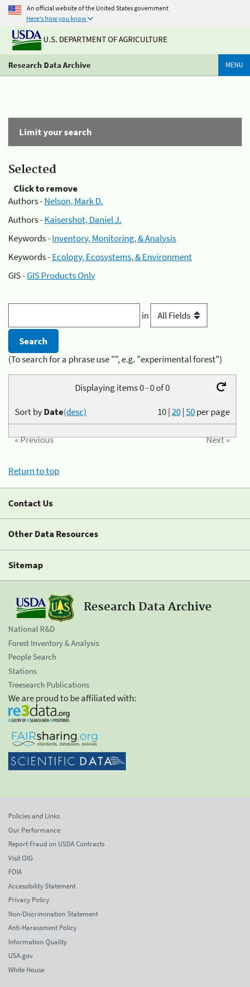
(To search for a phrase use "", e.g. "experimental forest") (115, 359)
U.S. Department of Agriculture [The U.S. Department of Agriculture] (89, 39)
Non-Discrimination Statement (53, 914)
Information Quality (37, 941)
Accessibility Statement (41, 886)
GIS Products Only (61, 275)
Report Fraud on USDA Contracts (56, 844)
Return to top (33, 471)
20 (176, 412)
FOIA (15, 871)
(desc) (74, 412)
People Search (32, 656)
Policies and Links (34, 816)
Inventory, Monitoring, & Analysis (114, 238)
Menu (234, 65)
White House (26, 969)
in (174, 315)
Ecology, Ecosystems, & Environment (122, 257)
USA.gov (20, 955)
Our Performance (34, 830)
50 (190, 412)
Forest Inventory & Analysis (53, 643)
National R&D (31, 629)
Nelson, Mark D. (73, 201)
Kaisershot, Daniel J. (82, 219)
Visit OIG (20, 858)
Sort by (50, 412)
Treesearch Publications (48, 684)
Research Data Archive (49, 65)
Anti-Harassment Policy (42, 927)
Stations (22, 671)
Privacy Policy (28, 899)
